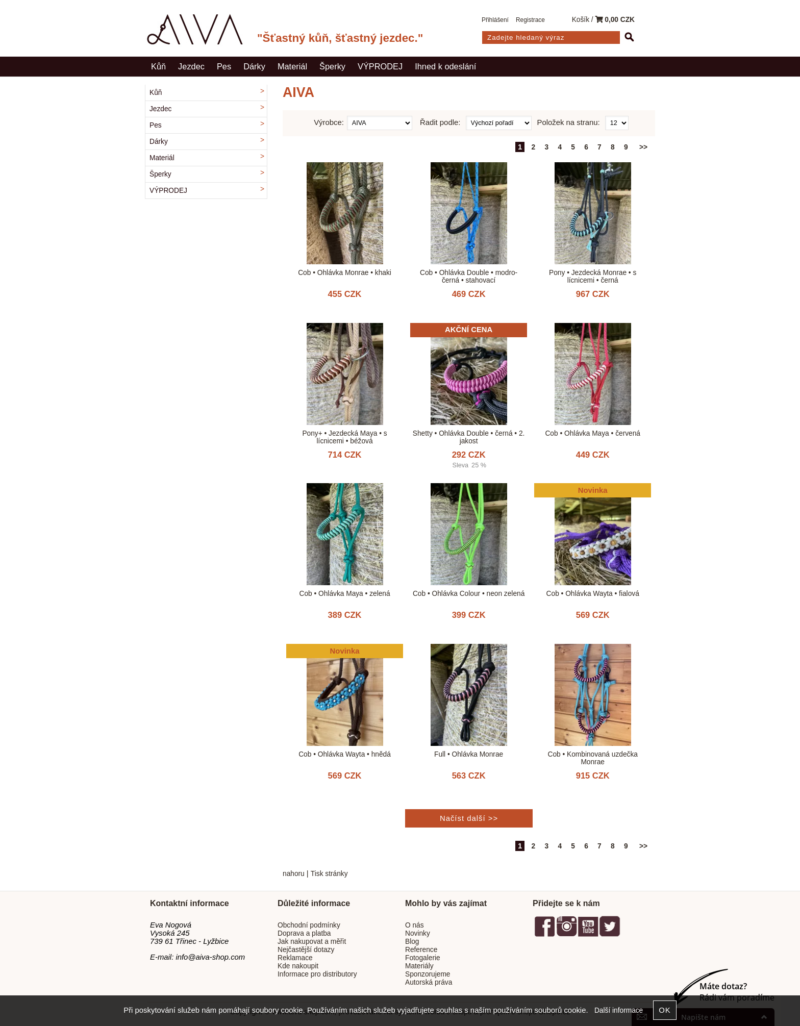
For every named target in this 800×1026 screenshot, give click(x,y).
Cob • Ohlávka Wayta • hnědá (344, 754)
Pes (224, 66)
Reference (421, 950)
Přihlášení (495, 19)
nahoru (294, 874)
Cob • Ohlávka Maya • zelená (344, 593)
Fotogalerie (422, 958)
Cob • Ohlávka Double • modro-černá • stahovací (468, 276)
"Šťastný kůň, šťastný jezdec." (340, 38)
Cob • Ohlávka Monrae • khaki (344, 273)
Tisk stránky (329, 874)
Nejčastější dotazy (306, 950)
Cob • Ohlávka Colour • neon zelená (468, 593)
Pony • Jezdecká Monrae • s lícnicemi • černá (592, 276)
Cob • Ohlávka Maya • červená (592, 433)
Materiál (292, 66)
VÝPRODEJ (380, 66)
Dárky (254, 66)
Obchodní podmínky (309, 925)
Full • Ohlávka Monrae (468, 754)
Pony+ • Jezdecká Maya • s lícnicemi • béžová (344, 437)
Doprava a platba (304, 933)
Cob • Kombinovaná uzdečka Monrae (592, 758)
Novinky (417, 933)
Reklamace (295, 958)
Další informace (618, 1010)
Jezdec (191, 66)
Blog (412, 941)
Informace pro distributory (317, 974)
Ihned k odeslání (445, 66)
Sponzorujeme (427, 974)
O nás (414, 925)
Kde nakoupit (298, 966)
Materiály (419, 966)
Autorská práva (428, 982)
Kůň (158, 66)
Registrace (530, 19)
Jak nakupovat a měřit (312, 941)
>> (643, 147)
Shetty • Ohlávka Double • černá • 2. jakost (469, 437)
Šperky (332, 66)
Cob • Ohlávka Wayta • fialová (592, 593)
